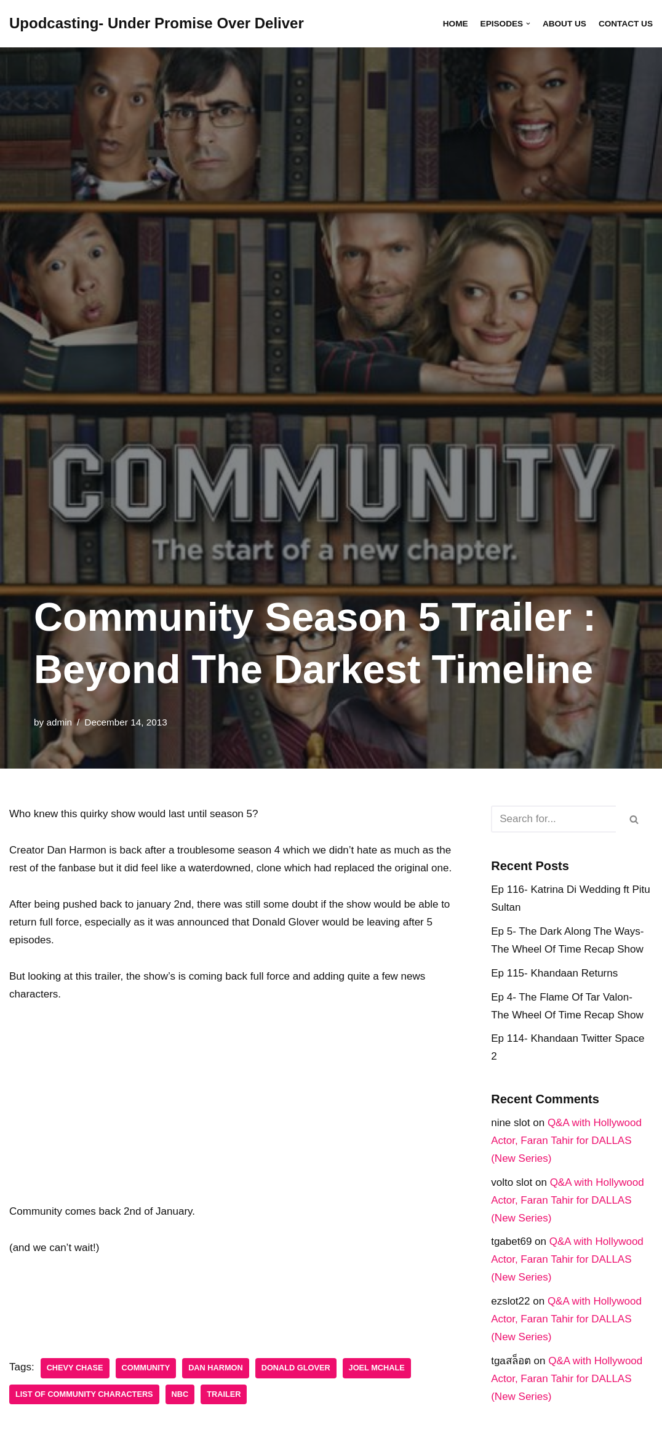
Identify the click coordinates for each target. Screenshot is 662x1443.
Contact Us (626, 23)
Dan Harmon (215, 1367)
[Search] (553, 819)
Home (455, 23)
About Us (564, 23)
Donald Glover (295, 1367)
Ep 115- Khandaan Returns (554, 973)
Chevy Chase (75, 1367)
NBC (180, 1394)
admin (59, 722)
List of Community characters (84, 1394)
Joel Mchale (377, 1367)
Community (146, 1367)
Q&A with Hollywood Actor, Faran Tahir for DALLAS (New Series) (566, 1140)
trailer (224, 1394)
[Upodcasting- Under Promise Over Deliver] (156, 23)
